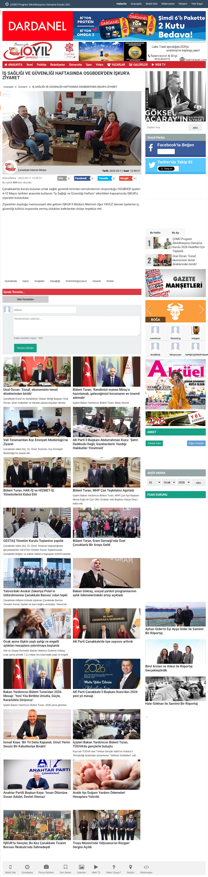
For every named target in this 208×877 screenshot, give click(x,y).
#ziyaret (96, 281)
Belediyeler (57, 65)
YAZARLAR (116, 65)
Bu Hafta (155, 232)
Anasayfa (136, 3)
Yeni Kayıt (197, 3)
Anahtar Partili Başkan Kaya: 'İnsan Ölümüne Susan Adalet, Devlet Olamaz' (35, 795)
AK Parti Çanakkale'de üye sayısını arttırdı (103, 641)
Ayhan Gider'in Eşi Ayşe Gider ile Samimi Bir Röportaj (174, 631)
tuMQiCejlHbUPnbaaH (195, 354)
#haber (110, 281)
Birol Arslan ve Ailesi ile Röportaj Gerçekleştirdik (168, 668)
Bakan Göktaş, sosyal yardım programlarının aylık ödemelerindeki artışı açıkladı (105, 593)
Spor (89, 65)
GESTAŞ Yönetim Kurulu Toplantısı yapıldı (33, 541)
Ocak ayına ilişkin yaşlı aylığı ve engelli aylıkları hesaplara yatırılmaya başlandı (31, 643)
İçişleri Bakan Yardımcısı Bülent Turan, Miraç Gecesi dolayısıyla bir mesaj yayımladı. (101, 404)
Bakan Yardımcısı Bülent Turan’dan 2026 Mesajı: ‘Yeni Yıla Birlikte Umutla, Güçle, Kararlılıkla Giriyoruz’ (32, 696)
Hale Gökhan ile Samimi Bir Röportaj (171, 704)
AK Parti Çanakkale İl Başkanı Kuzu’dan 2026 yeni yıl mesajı (105, 694)
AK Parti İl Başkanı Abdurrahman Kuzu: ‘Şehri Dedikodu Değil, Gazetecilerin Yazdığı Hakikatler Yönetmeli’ (105, 444)
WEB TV (159, 65)
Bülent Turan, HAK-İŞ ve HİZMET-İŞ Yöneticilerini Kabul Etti (28, 492)
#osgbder (39, 281)
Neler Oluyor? (113, 868)
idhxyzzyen (175, 354)
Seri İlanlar (65, 868)
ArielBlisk (155, 354)
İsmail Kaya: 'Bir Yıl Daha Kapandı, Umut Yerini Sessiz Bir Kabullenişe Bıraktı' (36, 744)
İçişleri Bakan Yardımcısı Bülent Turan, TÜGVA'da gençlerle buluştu (100, 744)
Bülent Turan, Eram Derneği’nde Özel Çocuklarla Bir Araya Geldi (99, 543)
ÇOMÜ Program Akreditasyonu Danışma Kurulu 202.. (38, 4)
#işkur (26, 281)
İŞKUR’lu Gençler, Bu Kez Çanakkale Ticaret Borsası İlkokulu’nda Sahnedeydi (34, 845)
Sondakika (27, 868)
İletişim (183, 3)
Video (99, 65)
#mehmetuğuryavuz (76, 281)
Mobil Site (151, 3)
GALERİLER (138, 65)
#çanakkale (11, 281)
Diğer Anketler (196, 443)
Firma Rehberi (46, 868)
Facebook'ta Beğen (175, 145)
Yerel (29, 65)
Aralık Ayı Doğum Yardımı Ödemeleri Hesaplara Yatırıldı (99, 795)
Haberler (122, 3)
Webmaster (168, 3)
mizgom (195, 338)
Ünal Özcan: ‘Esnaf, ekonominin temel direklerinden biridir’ (30, 392)
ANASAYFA (13, 65)
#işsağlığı (55, 281)
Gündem (22, 86)
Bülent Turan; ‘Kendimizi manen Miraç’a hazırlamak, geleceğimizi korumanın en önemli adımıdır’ (106, 394)
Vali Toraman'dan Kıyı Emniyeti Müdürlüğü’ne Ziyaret (35, 442)
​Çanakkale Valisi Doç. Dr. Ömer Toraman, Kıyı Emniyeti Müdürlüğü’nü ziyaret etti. (33, 451)
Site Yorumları (25, 299)
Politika (41, 65)
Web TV (96, 868)
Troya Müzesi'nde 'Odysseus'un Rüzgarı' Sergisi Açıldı (101, 845)
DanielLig (175, 338)
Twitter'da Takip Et (174, 162)
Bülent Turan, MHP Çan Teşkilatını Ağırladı (103, 490)
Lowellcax (155, 338)
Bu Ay (175, 232)
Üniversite (75, 65)
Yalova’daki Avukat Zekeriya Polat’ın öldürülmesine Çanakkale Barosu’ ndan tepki (35, 593)
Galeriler (81, 868)
